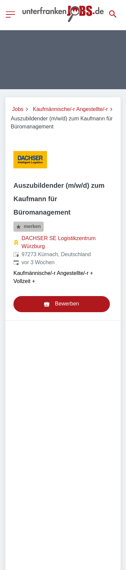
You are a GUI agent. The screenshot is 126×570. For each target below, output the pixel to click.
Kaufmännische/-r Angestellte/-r (70, 109)
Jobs (18, 109)
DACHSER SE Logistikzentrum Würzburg (59, 242)
